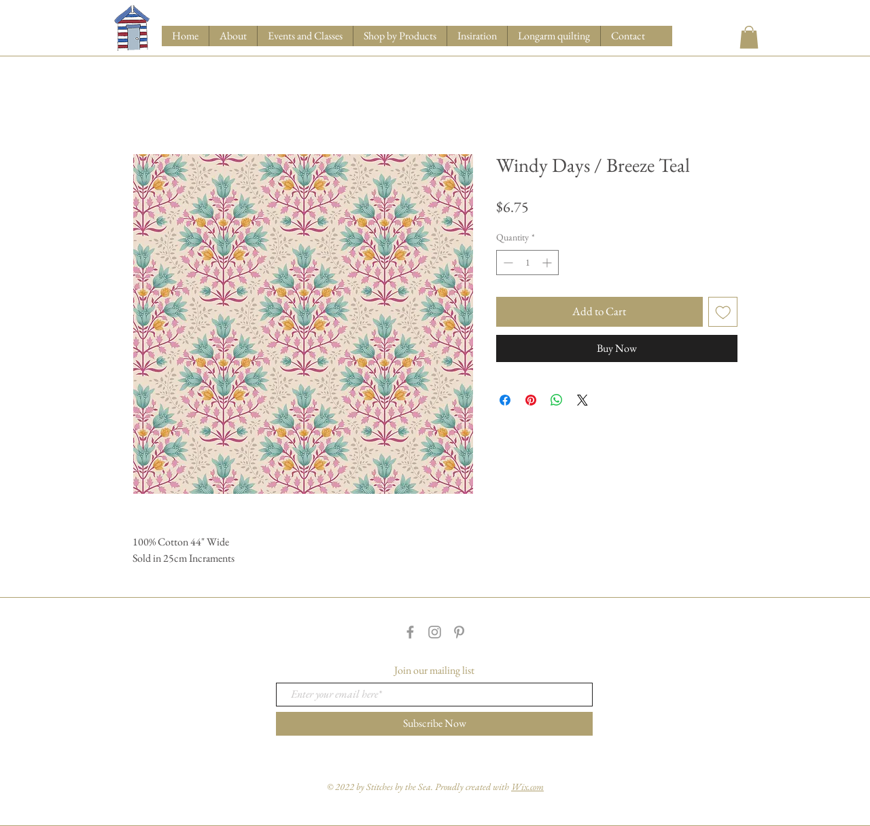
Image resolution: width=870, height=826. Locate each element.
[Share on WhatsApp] (557, 400)
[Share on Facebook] (505, 400)
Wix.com (527, 786)
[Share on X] (582, 400)
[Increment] (548, 262)
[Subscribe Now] (434, 724)
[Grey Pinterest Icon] (459, 632)
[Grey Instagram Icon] (434, 632)
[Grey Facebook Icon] (410, 632)
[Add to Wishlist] (723, 312)
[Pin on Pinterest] (531, 400)
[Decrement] (506, 262)
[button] (400, 36)
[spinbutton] (527, 262)
